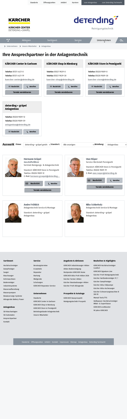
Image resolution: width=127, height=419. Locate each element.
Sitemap (73, 342)
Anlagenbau (92, 2)
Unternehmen (104, 40)
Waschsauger (8, 275)
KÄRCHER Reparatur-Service (44, 286)
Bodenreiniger (8, 282)
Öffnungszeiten (37, 342)
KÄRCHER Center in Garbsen (44, 301)
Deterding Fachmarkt (114, 2)
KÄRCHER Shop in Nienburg (44, 305)
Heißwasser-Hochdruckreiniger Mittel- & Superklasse (106, 302)
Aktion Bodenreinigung (72, 269)
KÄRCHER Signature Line (103, 271)
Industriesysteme (10, 286)
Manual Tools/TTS (100, 297)
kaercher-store (102, 79)
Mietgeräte (37, 279)
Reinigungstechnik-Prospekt (75, 301)
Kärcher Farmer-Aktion (72, 279)
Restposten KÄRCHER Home (74, 272)
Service (78, 40)
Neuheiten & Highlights (105, 261)
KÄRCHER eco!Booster (102, 307)
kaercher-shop (60, 79)
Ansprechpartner (10, 318)
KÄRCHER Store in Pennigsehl (44, 308)
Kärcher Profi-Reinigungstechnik (106, 275)
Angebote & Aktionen (74, 261)
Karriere (75, 2)
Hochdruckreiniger (10, 265)
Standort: (55, 144)
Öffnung (46, 2)
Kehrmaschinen (9, 279)
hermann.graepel (45, 176)
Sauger (6, 272)
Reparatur (37, 272)
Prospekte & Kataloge (74, 293)
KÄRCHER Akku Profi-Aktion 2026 (76, 275)
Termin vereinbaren (22, 92)
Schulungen (38, 282)
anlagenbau (17, 124)
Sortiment (52, 40)
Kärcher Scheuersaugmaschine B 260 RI (106, 293)
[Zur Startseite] (96, 24)
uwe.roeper (105, 173)
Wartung (36, 275)
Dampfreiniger (9, 269)
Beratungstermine (40, 265)
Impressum (64, 342)
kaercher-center (19, 79)
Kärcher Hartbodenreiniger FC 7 (106, 278)
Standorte (34, 2)
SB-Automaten (9, 315)
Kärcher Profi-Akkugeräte (74, 286)
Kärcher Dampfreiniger (102, 281)
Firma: (18, 144)
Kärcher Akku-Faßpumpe (103, 285)
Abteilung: (99, 144)
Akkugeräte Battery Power (13, 299)
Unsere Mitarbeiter (29, 46)
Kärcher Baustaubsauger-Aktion (76, 282)
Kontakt (6, 322)
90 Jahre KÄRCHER (101, 310)
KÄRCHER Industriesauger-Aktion (76, 265)
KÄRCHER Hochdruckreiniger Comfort (105, 266)
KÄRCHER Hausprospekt (73, 298)
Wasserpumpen (9, 292)
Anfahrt (63, 2)
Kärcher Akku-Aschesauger (104, 288)
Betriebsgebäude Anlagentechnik (46, 311)
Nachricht (15, 86)
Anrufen (32, 86)
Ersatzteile (37, 269)
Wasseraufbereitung (11, 289)
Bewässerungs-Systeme (12, 296)
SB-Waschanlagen (10, 311)
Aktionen (26, 40)
